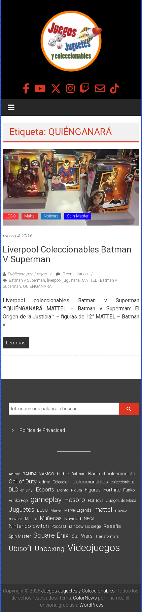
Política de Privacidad (42, 430)
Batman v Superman (27, 280)
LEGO (10, 216)
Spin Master (77, 216)
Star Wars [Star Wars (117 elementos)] (82, 536)
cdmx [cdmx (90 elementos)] (44, 481)
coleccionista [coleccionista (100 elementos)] (123, 481)
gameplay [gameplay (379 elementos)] (46, 499)
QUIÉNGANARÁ (37, 286)
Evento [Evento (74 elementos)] (62, 490)
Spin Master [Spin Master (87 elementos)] (20, 536)
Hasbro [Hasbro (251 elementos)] (74, 500)
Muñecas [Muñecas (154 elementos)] (51, 518)
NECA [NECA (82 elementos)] (89, 518)
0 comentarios (72, 274)
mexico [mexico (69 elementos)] (121, 510)
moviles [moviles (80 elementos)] (15, 518)
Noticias (51, 216)
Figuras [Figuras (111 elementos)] (93, 489)
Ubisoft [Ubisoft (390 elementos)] (20, 548)
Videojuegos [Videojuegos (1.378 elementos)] (93, 547)
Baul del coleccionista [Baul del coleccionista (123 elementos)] (111, 474)
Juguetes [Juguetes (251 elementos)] (21, 509)
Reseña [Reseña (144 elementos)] (112, 526)
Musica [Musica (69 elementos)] (31, 519)
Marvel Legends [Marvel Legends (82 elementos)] (78, 510)
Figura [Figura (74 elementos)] (76, 490)
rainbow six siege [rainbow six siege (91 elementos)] (85, 526)
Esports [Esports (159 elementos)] (45, 489)
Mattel (29, 216)
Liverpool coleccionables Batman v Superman (67, 254)
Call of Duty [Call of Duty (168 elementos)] (23, 481)
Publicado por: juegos (26, 274)
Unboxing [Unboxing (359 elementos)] (50, 548)
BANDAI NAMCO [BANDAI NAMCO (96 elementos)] (38, 473)
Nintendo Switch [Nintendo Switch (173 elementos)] (29, 526)
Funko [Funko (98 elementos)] (129, 489)
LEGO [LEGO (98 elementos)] (42, 510)
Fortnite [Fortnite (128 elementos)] (111, 490)
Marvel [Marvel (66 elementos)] (56, 510)
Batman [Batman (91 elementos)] (78, 473)
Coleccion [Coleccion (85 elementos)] (61, 482)
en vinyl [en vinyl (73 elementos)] (27, 490)
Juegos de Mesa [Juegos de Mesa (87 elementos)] (121, 500)
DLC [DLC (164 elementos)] (13, 489)
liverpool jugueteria (63, 280)
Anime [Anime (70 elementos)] (14, 474)
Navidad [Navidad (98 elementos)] (72, 518)
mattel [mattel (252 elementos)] (103, 509)
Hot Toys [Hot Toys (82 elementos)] (96, 500)
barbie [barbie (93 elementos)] (63, 473)
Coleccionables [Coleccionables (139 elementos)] (90, 482)
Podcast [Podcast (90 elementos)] (58, 526)
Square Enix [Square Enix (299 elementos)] (51, 535)
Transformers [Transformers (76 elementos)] (107, 536)
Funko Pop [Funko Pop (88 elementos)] (18, 500)
